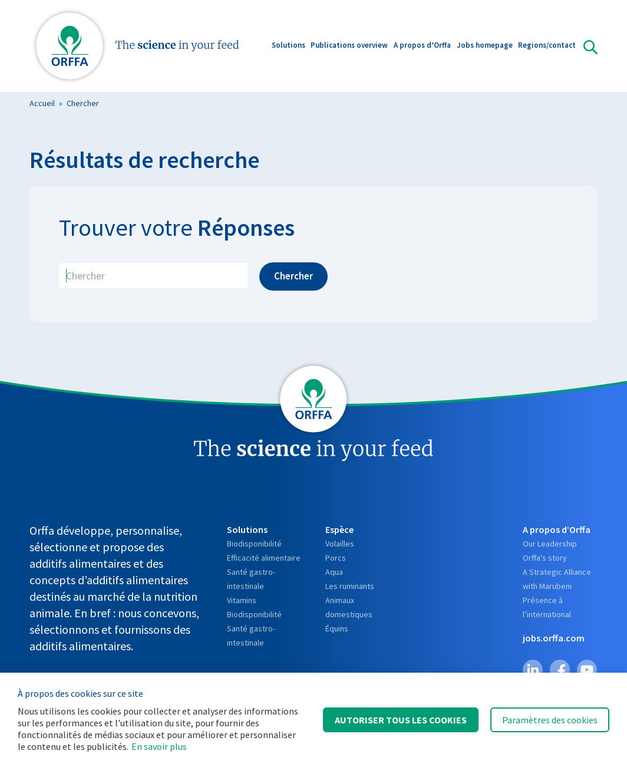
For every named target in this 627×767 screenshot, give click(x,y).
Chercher (83, 103)
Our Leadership (550, 543)
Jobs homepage (485, 46)
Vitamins (241, 600)
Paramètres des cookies (550, 720)
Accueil (42, 103)
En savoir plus (159, 746)
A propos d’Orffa (422, 46)
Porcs (335, 557)
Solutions (288, 46)
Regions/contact (547, 46)
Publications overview (349, 46)
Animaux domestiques (348, 607)
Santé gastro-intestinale (251, 579)
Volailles (339, 543)
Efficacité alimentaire (264, 557)
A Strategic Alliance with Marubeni (557, 579)
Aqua (334, 572)
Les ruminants (349, 586)
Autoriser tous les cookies (401, 720)
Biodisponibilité (254, 543)
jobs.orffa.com (554, 638)
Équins (336, 628)
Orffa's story (545, 557)
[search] (153, 275)
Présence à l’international (547, 607)
